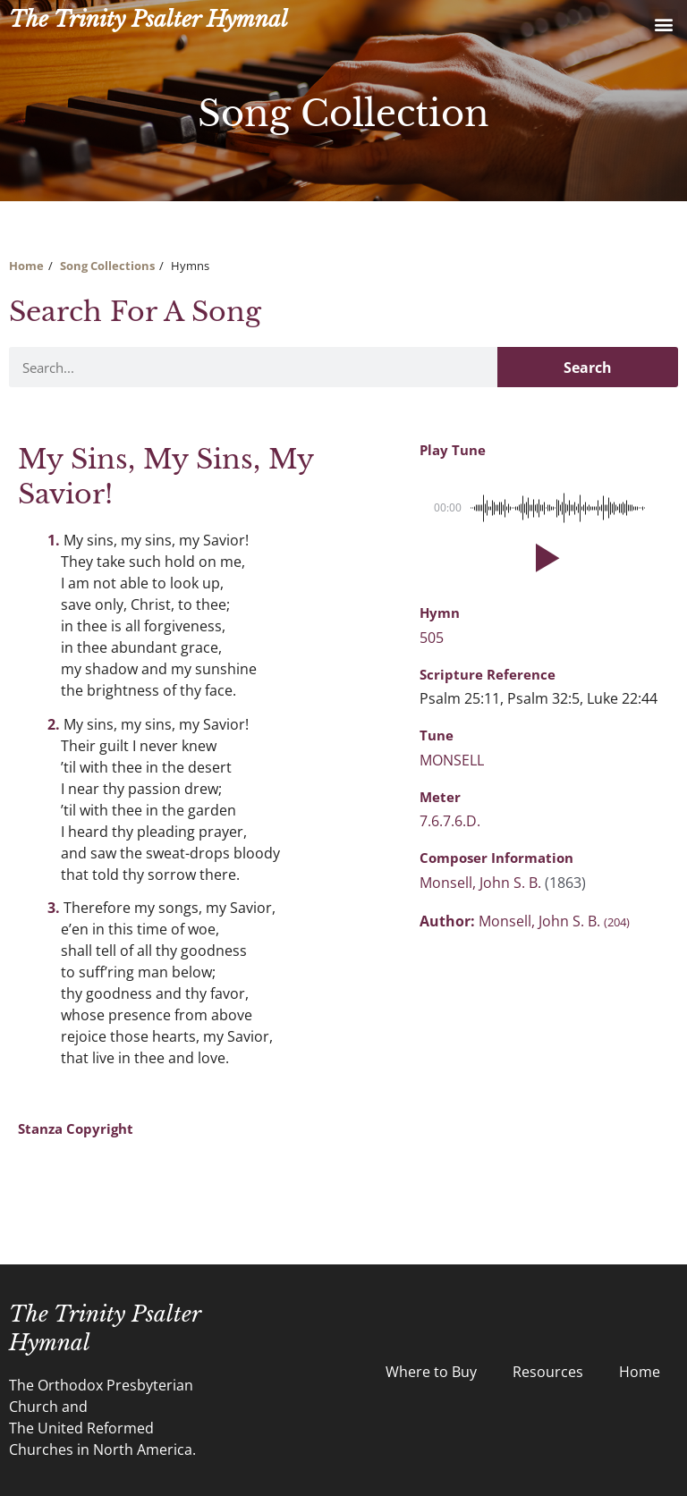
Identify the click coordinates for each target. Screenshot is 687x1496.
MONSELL (452, 760)
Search (588, 367)
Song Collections (107, 266)
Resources (548, 1372)
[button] (663, 23)
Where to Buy (431, 1372)
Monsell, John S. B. (482, 882)
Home (26, 266)
